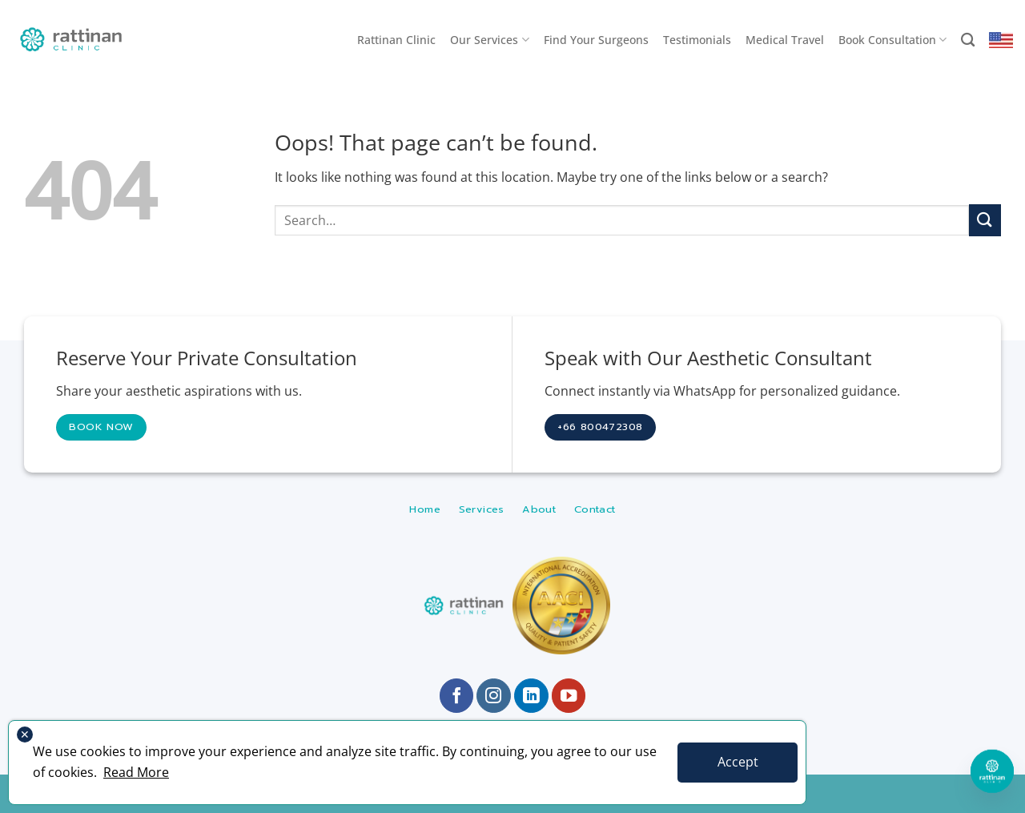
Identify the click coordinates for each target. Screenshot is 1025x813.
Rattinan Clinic (396, 39)
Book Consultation (892, 40)
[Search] (968, 40)
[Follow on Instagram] (493, 695)
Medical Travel (785, 39)
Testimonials (697, 39)
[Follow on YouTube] (569, 695)
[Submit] (985, 219)
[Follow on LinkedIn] (531, 695)
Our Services (489, 40)
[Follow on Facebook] (457, 695)
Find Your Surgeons (596, 39)
